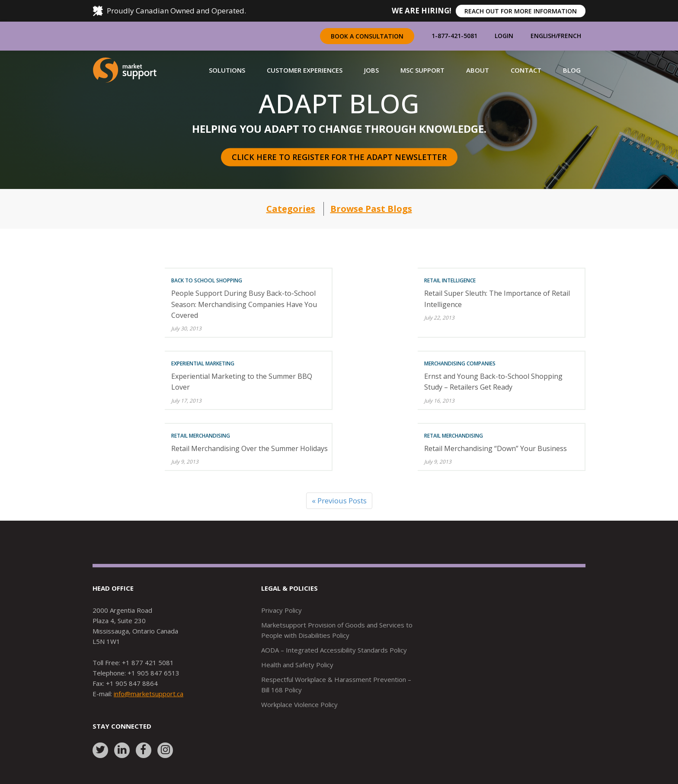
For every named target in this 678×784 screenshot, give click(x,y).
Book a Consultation (367, 36)
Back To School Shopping (206, 280)
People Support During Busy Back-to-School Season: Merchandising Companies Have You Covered (244, 304)
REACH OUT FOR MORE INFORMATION (520, 11)
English (543, 36)
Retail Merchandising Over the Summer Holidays (249, 448)
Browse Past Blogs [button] (371, 208)
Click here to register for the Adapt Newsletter (339, 157)
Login (504, 36)
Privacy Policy (281, 610)
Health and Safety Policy (297, 664)
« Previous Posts (339, 501)
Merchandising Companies (460, 363)
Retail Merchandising (200, 435)
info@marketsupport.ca (148, 693)
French (569, 36)
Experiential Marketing (202, 363)
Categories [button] (290, 208)
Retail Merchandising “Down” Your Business (495, 448)
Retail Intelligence (450, 280)
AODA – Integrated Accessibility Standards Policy (334, 650)
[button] (227, 70)
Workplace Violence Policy (299, 704)
